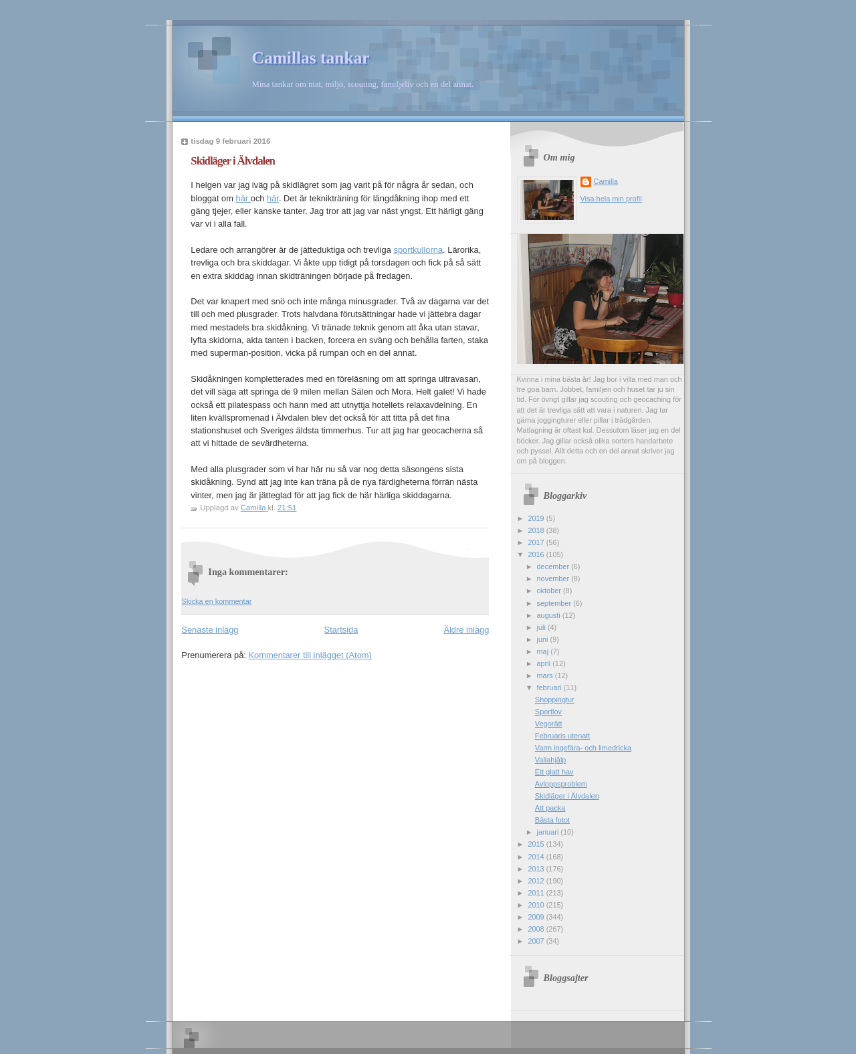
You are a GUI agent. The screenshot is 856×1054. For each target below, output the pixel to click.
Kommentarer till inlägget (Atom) (309, 655)
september (555, 603)
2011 (537, 893)
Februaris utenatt (563, 736)
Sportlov (548, 712)
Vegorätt (548, 724)
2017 (537, 542)
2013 (537, 869)
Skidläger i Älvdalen (567, 796)
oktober (550, 591)
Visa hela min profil (611, 199)
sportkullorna (418, 250)
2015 (537, 844)
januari (549, 832)
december (554, 566)
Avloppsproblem (561, 784)
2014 (537, 857)
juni (543, 639)
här (243, 198)
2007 (537, 941)
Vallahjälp (550, 760)
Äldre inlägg (466, 630)
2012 (537, 881)
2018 (537, 530)
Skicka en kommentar (216, 601)
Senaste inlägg (209, 630)
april (545, 663)
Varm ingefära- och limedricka (583, 748)
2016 (537, 554)
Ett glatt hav (554, 772)
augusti (549, 615)
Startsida (341, 630)
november (554, 578)
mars (546, 675)
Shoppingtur (554, 700)
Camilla (606, 181)
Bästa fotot (552, 820)
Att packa (550, 808)
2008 (537, 929)
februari (550, 687)
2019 (537, 518)
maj (544, 651)
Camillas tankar (311, 58)
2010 (537, 905)
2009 (537, 917)
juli (542, 627)
